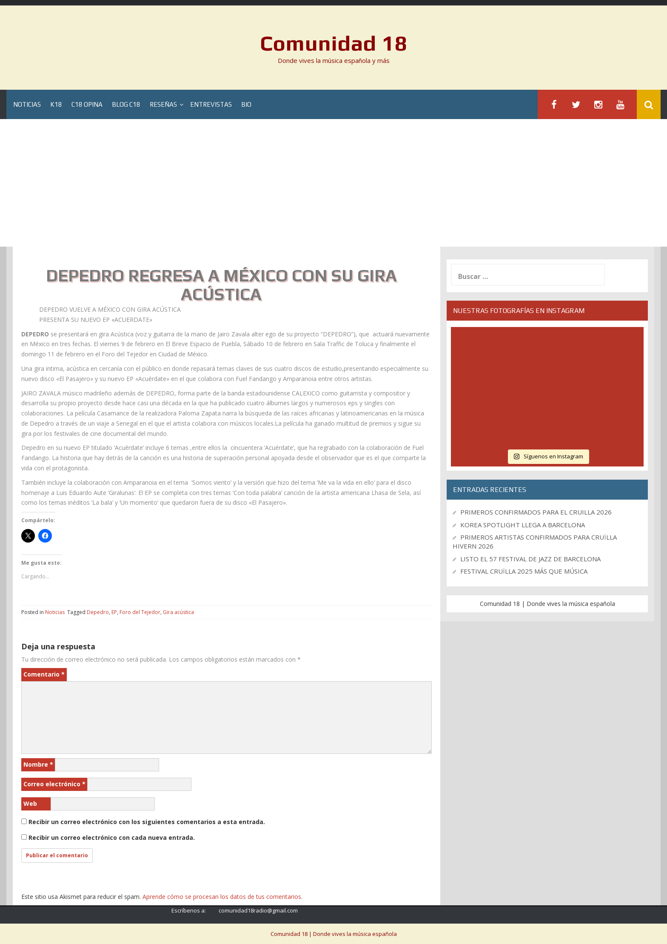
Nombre (38, 764)
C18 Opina (87, 104)
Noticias (27, 104)
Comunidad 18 (334, 43)
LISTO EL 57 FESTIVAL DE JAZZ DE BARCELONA (530, 558)
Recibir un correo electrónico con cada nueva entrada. (112, 837)
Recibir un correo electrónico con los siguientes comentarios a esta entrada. (147, 822)
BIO (246, 104)
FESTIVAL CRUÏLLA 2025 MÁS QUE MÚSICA (523, 571)
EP (114, 612)
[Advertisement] (333, 182)
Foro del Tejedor (140, 612)
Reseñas (163, 104)
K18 (56, 104)
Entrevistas (211, 104)
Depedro (98, 612)
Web (30, 803)
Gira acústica (178, 612)
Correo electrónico (54, 784)
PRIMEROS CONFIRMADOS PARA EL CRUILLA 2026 (536, 512)
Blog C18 (126, 104)
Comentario (44, 674)
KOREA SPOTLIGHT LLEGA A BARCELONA (522, 524)
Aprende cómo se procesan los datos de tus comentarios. (222, 897)
